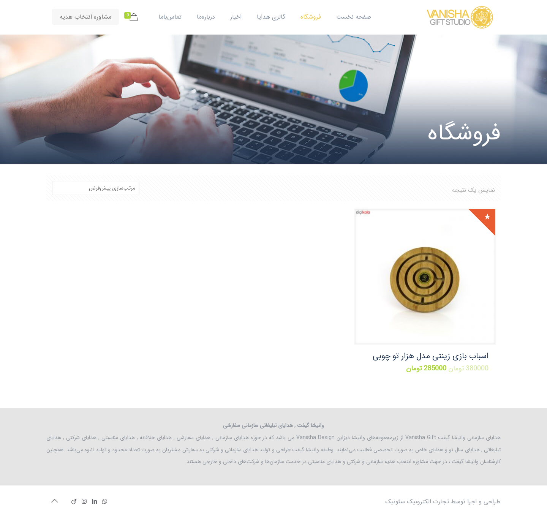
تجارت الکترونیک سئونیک (417, 501)
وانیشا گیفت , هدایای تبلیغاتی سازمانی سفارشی (273, 425)
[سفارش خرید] (95, 188)
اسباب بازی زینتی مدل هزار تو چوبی (431, 356)
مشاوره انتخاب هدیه (85, 17)
